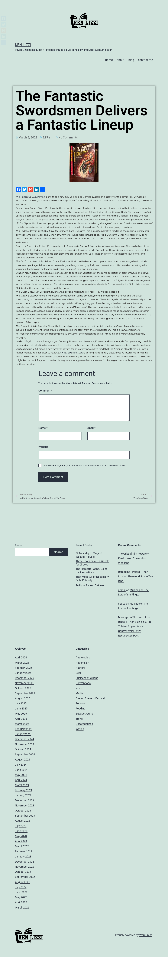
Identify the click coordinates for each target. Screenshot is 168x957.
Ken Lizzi (23, 45)
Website (43, 446)
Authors (80, 667)
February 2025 (23, 729)
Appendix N (82, 662)
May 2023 (21, 836)
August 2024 (22, 759)
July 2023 (20, 825)
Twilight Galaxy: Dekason (90, 585)
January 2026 (23, 672)
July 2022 (20, 887)
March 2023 (22, 846)
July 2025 (20, 703)
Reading (80, 708)
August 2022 (22, 882)
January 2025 (23, 734)
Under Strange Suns (71, 352)
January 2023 (23, 856)
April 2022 (21, 902)
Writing (80, 729)
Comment (45, 390)
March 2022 (22, 907)
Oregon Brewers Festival (90, 698)
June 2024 (21, 769)
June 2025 (21, 708)
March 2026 (22, 662)
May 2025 (21, 713)
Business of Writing (87, 677)
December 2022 (24, 861)
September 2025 (25, 693)
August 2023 (22, 820)
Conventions (83, 683)
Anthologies (83, 657)
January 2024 (23, 795)
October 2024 (23, 749)
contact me (145, 60)
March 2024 (22, 785)
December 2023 (24, 800)
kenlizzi (80, 688)
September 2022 (25, 876)
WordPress (145, 935)
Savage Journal (85, 713)
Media (79, 693)
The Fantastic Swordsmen (30, 196)
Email (91, 427)
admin (122, 590)
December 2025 (24, 677)
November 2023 (24, 805)
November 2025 (24, 683)
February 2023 (23, 851)
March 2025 (22, 723)
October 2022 (23, 871)
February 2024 (23, 790)
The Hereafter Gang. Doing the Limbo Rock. (91, 570)
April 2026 (21, 657)
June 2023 (21, 831)
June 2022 (21, 892)
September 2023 (25, 815)
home (109, 60)
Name (43, 427)
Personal (81, 703)
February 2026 (23, 667)
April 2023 (21, 841)
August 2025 (22, 698)
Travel (79, 718)
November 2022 (24, 866)
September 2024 (25, 754)
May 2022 (21, 897)
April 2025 (21, 718)
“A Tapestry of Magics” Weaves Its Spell (89, 555)
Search (19, 545)
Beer (78, 672)
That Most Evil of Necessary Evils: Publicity (92, 578)
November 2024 (24, 744)
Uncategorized (84, 723)
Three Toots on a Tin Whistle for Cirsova (92, 563)
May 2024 (21, 774)
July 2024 (20, 764)
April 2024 (21, 780)
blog (131, 60)
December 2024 (24, 739)
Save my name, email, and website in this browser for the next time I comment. (84, 465)
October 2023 (23, 810)
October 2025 (23, 688)
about (120, 60)
